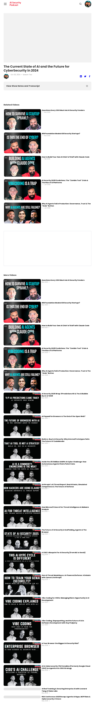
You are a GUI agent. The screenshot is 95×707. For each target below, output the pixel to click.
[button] (87, 3)
